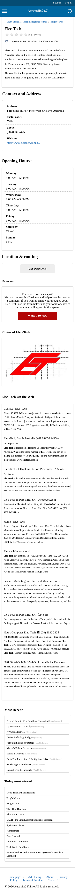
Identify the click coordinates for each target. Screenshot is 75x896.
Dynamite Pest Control (25, 726)
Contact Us (54, 880)
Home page (14, 877)
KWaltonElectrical (21, 731)
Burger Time (12, 803)
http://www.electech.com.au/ (23, 142)
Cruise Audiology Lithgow (23, 737)
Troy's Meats (12, 798)
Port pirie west (56, 21)
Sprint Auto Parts (15, 825)
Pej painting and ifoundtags (27, 742)
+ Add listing (33, 877)
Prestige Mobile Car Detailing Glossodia (34, 720)
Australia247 (37, 11)
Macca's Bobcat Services (26, 748)
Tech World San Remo (17, 847)
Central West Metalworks (26, 769)
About (50, 877)
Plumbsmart (12, 830)
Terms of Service (32, 880)
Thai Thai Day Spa (16, 808)
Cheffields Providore (16, 841)
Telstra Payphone (22, 753)
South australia (14, 21)
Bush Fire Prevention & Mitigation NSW (34, 759)
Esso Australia (13, 836)
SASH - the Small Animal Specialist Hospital (29, 819)
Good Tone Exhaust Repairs (20, 792)
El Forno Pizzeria (15, 814)
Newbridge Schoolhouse (25, 764)
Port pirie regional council (35, 21)
